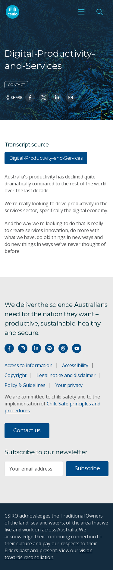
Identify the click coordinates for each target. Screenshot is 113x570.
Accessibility (75, 365)
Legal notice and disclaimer (66, 375)
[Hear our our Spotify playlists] (49, 348)
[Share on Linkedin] (57, 97)
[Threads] (63, 348)
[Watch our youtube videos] (76, 348)
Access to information (28, 365)
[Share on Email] (70, 97)
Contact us (27, 430)
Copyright (16, 375)
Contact (16, 84)
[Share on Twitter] (43, 97)
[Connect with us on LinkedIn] (36, 348)
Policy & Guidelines (25, 385)
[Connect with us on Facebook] (9, 348)
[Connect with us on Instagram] (22, 348)
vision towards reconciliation (48, 554)
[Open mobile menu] (81, 11)
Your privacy (69, 385)
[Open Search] (99, 11)
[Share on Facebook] (30, 97)
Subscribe (87, 468)
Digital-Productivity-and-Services (45, 158)
